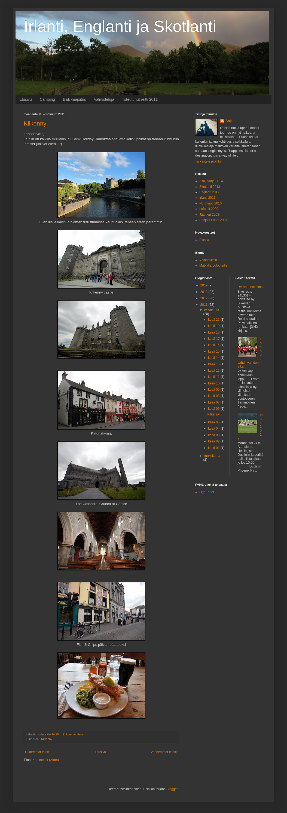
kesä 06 (214, 409)
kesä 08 (214, 396)
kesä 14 (214, 358)
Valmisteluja (104, 99)
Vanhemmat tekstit (164, 752)
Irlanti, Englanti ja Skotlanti (120, 26)
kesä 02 (214, 441)
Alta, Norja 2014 (211, 181)
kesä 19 (214, 326)
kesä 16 (214, 345)
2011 (204, 305)
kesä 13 (214, 364)
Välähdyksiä (208, 260)
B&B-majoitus (74, 99)
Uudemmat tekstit (37, 752)
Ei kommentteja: (73, 734)
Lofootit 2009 (208, 209)
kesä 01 (214, 448)
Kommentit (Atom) (45, 760)
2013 (204, 292)
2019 (204, 285)
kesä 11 (214, 377)
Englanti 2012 (209, 192)
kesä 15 (214, 351)
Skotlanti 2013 (209, 187)
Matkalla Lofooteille (213, 265)
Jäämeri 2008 (209, 214)
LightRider (206, 492)
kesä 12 (214, 370)
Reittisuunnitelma (250, 287)
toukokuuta (212, 456)
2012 (204, 298)
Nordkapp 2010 (210, 203)
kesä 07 (214, 402)
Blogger (172, 789)
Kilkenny (35, 123)
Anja (229, 121)
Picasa (204, 240)
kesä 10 (214, 383)
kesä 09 (214, 390)
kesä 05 (214, 422)
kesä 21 (214, 320)
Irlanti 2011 (207, 198)
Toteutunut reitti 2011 (140, 99)
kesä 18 (214, 332)
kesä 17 (214, 339)
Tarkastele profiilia (208, 161)
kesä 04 (214, 428)
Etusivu (25, 99)
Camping (47, 99)
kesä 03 (214, 435)
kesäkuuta (211, 310)
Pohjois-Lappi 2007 (213, 220)
